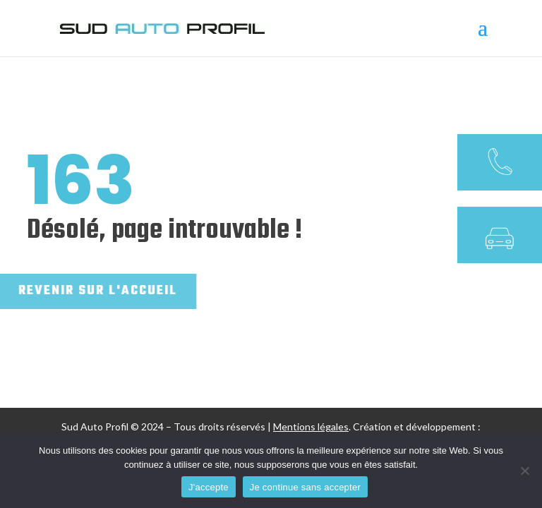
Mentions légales (311, 427)
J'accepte (208, 487)
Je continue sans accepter (305, 487)
